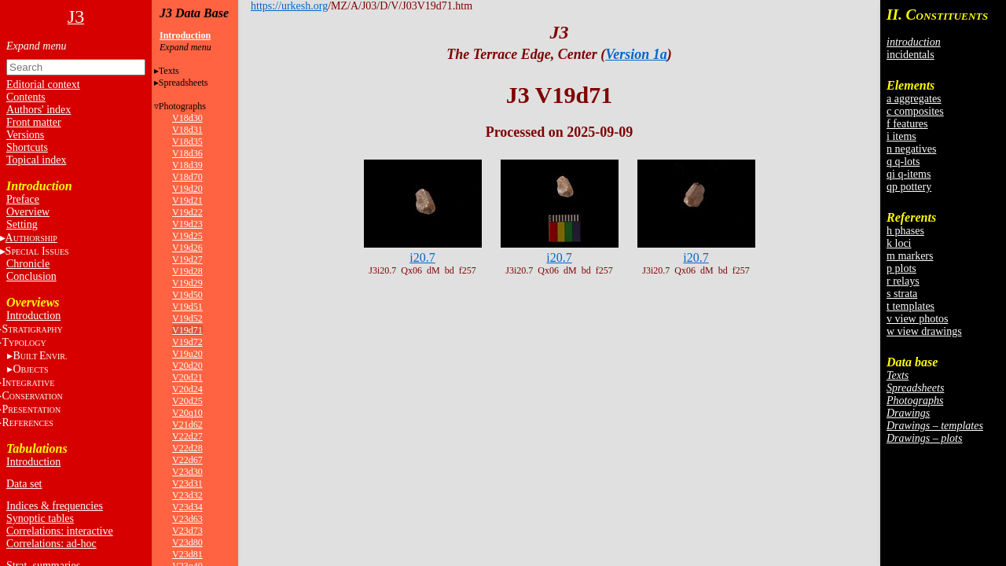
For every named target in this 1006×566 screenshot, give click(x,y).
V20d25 (187, 400)
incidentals (910, 55)
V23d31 (187, 483)
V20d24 (187, 389)
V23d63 (187, 518)
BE (40, 356)
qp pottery (909, 187)
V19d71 (187, 330)
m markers (910, 256)
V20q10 (187, 412)
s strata (902, 294)
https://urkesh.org (289, 6)
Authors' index (38, 110)
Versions (25, 135)
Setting (22, 224)
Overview (28, 212)
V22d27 (187, 436)
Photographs (182, 106)
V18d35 (187, 141)
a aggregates (914, 99)
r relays (903, 281)
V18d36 (187, 153)
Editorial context (43, 84)
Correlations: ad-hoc (51, 543)
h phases (905, 231)
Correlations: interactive (59, 531)
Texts (169, 70)
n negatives (911, 149)
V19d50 (187, 294)
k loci (899, 243)
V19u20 (187, 353)
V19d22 (187, 212)
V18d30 (187, 117)
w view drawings (924, 331)
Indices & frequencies (54, 506)
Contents (26, 97)
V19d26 (187, 247)
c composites (915, 111)
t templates (910, 306)
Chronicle (28, 264)
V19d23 (187, 224)
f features (907, 124)
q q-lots (903, 161)
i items (901, 136)
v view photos (918, 319)
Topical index (36, 160)
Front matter (33, 122)
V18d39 (187, 165)
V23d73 (187, 530)
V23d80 (187, 542)
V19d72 (187, 341)
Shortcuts (27, 147)
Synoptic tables (40, 518)
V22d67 (187, 459)
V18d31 (187, 129)
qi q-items (909, 174)
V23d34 (187, 507)
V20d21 (187, 377)
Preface (22, 199)
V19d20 (187, 188)
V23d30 (187, 471)
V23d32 (187, 495)
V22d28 (187, 448)
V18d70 (187, 176)
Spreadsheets (183, 82)
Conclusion (31, 276)
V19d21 (187, 200)
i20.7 (422, 257)
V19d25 (187, 235)
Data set (24, 484)
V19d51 (187, 306)
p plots (901, 268)
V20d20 (187, 365)
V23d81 (187, 554)
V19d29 (187, 283)
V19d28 (187, 271)
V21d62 (187, 424)
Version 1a (636, 54)
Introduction (33, 316)
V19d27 (187, 259)
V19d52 (187, 318)
